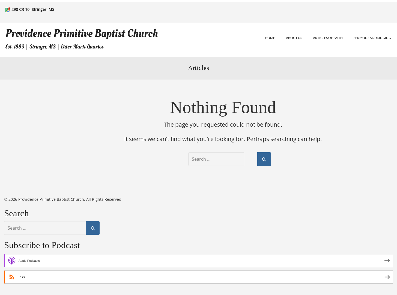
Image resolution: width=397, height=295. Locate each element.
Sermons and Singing (372, 38)
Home (270, 38)
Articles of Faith (328, 38)
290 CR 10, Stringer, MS (32, 9)
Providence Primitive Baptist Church (81, 33)
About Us (294, 38)
